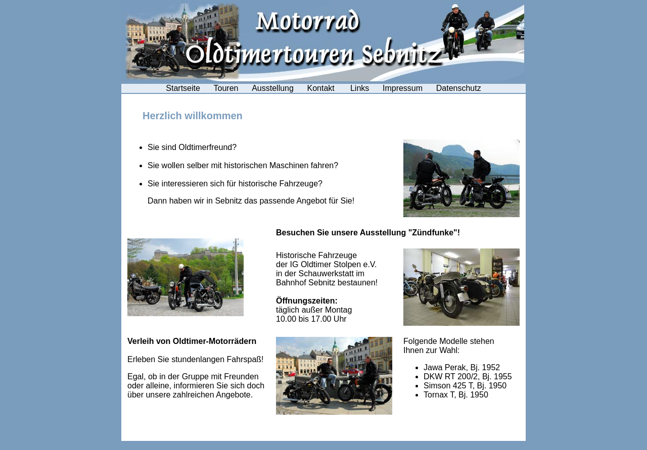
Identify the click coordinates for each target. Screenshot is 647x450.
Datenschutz (458, 88)
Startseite (183, 88)
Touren (226, 88)
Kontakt (322, 88)
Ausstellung (273, 88)
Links (359, 88)
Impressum (403, 88)
